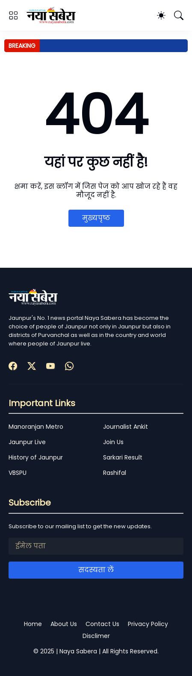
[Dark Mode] (161, 15)
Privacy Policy (148, 624)
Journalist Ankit (125, 426)
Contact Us (102, 624)
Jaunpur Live (27, 442)
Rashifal (114, 472)
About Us (63, 624)
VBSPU (18, 472)
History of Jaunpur (36, 457)
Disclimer (96, 636)
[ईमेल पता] (96, 546)
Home (33, 624)
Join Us (113, 442)
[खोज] (178, 15)
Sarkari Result (122, 457)
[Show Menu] (13, 15)
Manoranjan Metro (36, 426)
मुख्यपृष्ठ (96, 218)
